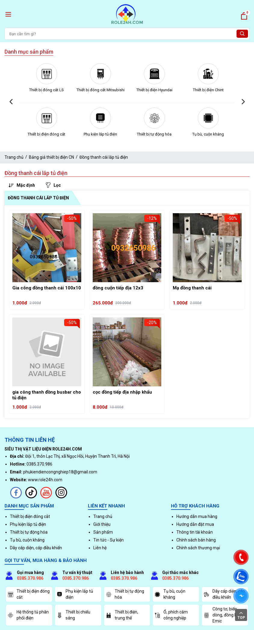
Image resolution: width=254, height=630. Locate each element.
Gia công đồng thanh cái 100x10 (46, 288)
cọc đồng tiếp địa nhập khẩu (122, 392)
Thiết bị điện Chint (208, 90)
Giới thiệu (101, 524)
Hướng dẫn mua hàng (196, 516)
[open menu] (8, 14)
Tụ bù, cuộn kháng (208, 134)
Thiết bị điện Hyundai (154, 90)
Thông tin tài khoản (194, 532)
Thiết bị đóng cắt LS (46, 90)
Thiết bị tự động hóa (154, 134)
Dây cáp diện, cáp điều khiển (36, 547)
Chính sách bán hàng (196, 540)
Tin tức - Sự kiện (108, 540)
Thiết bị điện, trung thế (122, 615)
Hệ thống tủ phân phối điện (28, 615)
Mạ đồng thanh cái (192, 288)
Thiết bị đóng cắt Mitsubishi (100, 90)
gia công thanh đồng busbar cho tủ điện (46, 395)
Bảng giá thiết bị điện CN (51, 157)
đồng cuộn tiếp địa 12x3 (118, 288)
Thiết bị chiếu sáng (73, 615)
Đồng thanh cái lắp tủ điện (103, 157)
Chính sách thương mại (198, 547)
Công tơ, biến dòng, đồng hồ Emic (221, 615)
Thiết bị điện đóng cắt (46, 134)
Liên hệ (100, 547)
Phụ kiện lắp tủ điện (100, 134)
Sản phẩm (103, 532)
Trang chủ (14, 157)
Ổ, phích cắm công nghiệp (171, 615)
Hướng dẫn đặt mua (195, 524)
